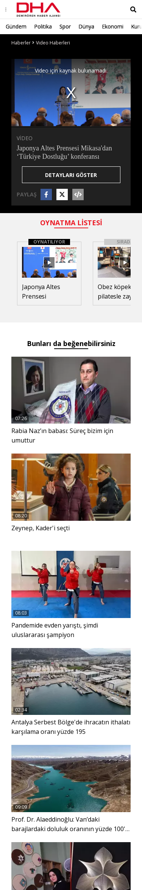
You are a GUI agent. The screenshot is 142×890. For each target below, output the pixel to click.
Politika (43, 26)
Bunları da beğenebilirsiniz (71, 343)
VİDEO (25, 138)
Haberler (21, 43)
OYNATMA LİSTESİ (71, 222)
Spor (65, 26)
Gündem (16, 26)
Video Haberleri (53, 43)
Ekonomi (112, 26)
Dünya (86, 26)
